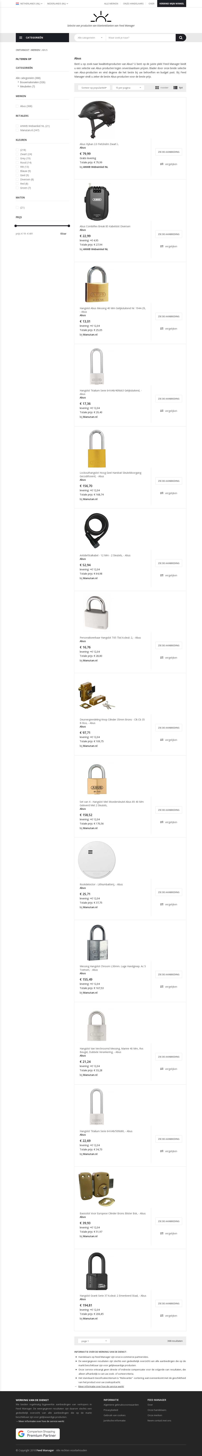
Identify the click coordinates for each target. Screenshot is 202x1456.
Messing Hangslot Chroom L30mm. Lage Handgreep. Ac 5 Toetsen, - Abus (113, 968)
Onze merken (155, 1415)
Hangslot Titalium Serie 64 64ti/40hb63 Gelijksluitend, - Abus (111, 392)
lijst (178, 87)
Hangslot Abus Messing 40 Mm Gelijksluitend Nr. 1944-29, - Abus (113, 310)
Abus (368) (26, 106)
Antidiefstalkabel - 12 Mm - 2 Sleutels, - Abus (105, 555)
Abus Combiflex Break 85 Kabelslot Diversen (105, 226)
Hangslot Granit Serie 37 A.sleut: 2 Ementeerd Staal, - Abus (113, 1295)
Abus (83, 147)
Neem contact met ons (159, 1420)
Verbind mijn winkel (171, 3)
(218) (23, 150)
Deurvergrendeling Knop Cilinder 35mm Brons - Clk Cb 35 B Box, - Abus (112, 721)
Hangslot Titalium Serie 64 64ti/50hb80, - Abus (106, 1131)
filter (63, 233)
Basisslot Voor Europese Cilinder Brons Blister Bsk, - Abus (113, 1213)
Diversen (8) (27, 179)
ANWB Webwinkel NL (95, 167)
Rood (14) (25, 162)
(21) (22, 207)
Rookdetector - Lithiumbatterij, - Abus (101, 884)
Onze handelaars (133, 3)
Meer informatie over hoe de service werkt (101, 1386)
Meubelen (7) (27, 86)
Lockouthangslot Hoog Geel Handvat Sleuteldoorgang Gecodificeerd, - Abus (110, 474)
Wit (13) (24, 166)
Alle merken (111, 3)
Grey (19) (25, 158)
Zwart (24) (26, 154)
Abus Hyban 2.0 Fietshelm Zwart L (99, 144)
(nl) (56, 3)
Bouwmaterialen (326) (32, 82)
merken (35, 49)
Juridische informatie (115, 1420)
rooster (161, 87)
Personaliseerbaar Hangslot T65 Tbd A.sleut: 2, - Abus (110, 637)
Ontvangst (22, 49)
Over (151, 3)
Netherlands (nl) (28, 3)
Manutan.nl (90, 334)
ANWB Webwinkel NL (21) (35, 126)
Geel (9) (24, 175)
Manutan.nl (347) (29, 130)
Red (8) (24, 183)
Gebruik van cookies (115, 1415)
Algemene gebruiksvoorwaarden (121, 1404)
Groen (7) (25, 187)
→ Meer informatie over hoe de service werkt (40, 1421)
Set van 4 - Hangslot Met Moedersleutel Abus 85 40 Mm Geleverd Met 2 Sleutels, (112, 803)
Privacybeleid (111, 1410)
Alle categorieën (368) (28, 78)
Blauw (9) (25, 171)
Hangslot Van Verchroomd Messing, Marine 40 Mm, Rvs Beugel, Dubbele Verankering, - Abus (111, 1050)
